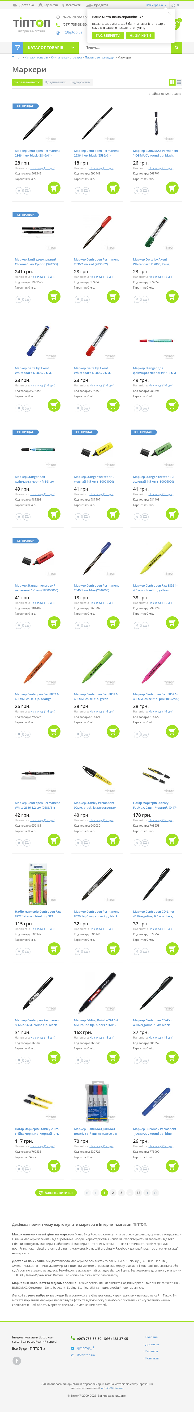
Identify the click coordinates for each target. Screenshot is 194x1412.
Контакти (152, 1358)
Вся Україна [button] (154, 5)
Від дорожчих (80, 82)
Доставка (152, 1344)
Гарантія (151, 1351)
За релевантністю (27, 82)
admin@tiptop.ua (112, 1388)
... (130, 1192)
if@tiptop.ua (86, 1355)
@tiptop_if (85, 1348)
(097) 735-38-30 (89, 1338)
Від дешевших (55, 82)
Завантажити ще (59, 1192)
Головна (151, 1337)
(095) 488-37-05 (116, 1338)
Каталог (45, 47)
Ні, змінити (140, 35)
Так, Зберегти (108, 35)
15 (138, 1192)
